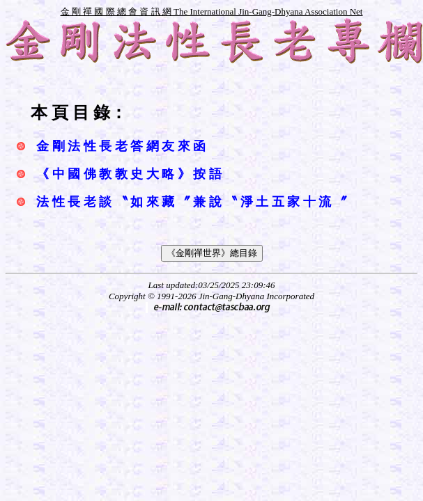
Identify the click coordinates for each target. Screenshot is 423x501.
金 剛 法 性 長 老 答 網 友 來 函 (121, 146)
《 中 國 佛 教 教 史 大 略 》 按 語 (129, 174)
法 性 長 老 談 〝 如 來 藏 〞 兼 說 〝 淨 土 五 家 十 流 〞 (191, 202)
